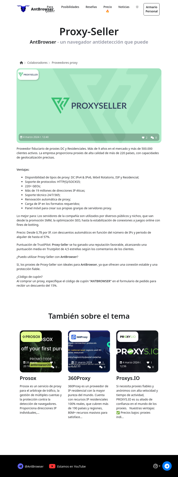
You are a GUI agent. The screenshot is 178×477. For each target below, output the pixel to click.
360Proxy (79, 377)
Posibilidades (70, 7)
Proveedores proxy (64, 63)
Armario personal (151, 9)
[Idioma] (156, 466)
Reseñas (91, 7)
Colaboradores (37, 63)
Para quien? (50, 9)
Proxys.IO (128, 377)
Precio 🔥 (107, 9)
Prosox (28, 377)
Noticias (123, 7)
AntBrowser (28, 8)
